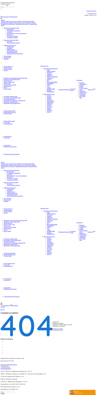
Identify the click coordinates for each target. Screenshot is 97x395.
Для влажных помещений (13, 30)
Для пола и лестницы (12, 36)
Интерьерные (10, 29)
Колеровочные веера (12, 50)
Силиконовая (10, 46)
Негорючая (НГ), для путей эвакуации (16, 33)
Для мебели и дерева (12, 37)
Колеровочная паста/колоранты (15, 53)
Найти (2, 393)
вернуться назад (59, 330)
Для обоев (9, 32)
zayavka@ (91, 11)
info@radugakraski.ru (6, 368)
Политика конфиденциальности (9, 364)
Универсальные (11, 49)
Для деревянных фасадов (13, 42)
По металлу (10, 34)
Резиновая (9, 48)
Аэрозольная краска (12, 52)
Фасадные (9, 41)
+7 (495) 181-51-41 (91, 13)
